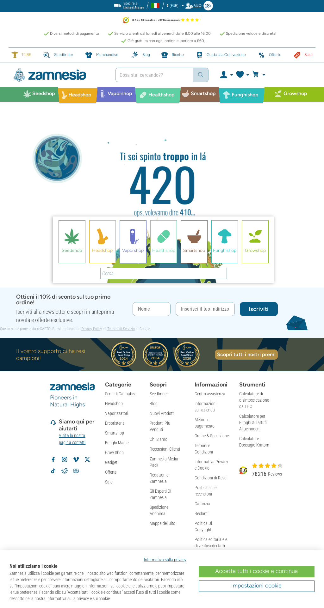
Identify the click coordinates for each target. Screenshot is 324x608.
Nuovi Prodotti (162, 413)
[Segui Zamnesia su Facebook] (53, 459)
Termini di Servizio (121, 329)
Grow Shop (114, 452)
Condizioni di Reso (211, 477)
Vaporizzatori (116, 413)
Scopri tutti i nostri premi (246, 354)
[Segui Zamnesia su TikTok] (53, 471)
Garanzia (202, 503)
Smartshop (114, 432)
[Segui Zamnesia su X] (87, 459)
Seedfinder (159, 393)
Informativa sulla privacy (165, 559)
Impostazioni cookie (256, 585)
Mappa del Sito (162, 523)
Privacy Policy (91, 329)
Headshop (114, 403)
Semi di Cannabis (120, 393)
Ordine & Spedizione (212, 435)
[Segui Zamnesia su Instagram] (64, 459)
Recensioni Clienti (165, 449)
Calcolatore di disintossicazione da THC (254, 400)
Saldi (109, 481)
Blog (154, 403)
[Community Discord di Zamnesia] (76, 471)
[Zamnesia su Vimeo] (76, 459)
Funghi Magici (117, 442)
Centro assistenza (210, 393)
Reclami (202, 513)
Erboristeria (115, 423)
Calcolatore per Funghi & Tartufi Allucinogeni (253, 422)
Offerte (110, 472)
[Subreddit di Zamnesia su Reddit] (64, 471)
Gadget (111, 462)
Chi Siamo (158, 439)
